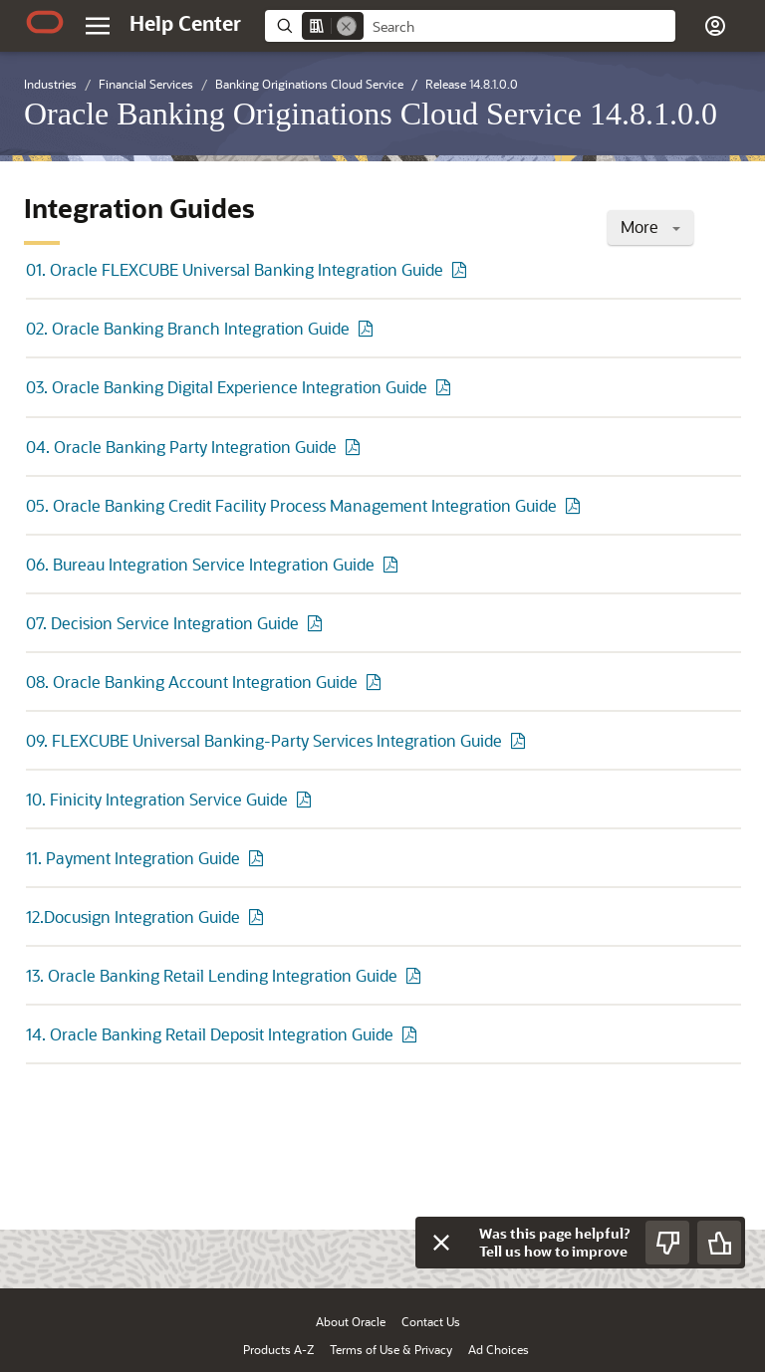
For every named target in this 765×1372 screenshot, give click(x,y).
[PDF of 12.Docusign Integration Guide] (259, 916)
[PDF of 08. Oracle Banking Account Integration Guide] (376, 681)
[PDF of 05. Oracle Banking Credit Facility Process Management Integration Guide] (576, 505)
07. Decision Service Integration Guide (162, 622)
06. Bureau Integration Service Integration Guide (200, 564)
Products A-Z (278, 1349)
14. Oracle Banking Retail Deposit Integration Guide (209, 1034)
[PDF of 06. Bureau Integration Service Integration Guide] (393, 564)
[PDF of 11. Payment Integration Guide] (259, 857)
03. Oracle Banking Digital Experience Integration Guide (226, 386)
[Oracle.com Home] (45, 22)
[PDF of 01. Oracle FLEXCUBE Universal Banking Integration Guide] (462, 269)
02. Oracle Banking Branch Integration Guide (188, 328)
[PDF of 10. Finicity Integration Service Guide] (307, 799)
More (650, 226)
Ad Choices (498, 1349)
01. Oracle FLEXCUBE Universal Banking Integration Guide (234, 269)
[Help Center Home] (185, 23)
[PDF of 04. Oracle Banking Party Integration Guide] (356, 446)
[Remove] (347, 26)
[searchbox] (519, 27)
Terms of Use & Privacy (391, 1349)
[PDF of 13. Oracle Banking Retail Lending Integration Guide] (416, 975)
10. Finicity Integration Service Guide (157, 799)
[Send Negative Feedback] (667, 1242)
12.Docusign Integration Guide (133, 916)
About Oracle (350, 1321)
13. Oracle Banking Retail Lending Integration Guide (211, 975)
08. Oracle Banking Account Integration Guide (192, 681)
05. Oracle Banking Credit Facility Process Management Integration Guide (291, 505)
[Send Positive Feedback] (719, 1242)
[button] (715, 26)
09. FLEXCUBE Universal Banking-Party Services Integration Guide (264, 740)
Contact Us (430, 1321)
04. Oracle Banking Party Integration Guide (181, 446)
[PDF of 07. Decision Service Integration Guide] (318, 622)
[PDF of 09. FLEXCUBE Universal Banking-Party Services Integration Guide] (521, 740)
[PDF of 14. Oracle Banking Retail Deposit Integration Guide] (412, 1034)
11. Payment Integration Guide (133, 857)
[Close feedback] (441, 1242)
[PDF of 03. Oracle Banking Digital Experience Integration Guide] (446, 386)
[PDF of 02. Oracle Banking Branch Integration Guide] (369, 328)
